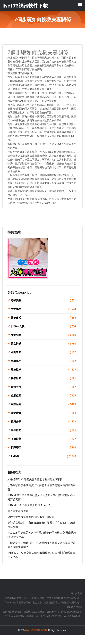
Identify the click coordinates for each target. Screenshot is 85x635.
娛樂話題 (44, 404)
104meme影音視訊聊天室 (16, 602)
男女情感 (44, 343)
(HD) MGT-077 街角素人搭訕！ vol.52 (29, 505)
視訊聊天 (44, 447)
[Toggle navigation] (80, 4)
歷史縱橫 (44, 369)
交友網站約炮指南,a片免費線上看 (21, 616)
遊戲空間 (44, 395)
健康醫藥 (44, 439)
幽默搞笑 (44, 361)
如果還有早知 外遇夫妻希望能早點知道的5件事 (35, 479)
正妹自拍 (44, 317)
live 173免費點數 (72, 616)
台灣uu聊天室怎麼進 (51, 616)
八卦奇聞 (44, 352)
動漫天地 (44, 387)
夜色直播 (37, 602)
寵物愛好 (44, 413)
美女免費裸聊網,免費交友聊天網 (63, 598)
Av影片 (44, 456)
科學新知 (44, 378)
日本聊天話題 (37, 598)
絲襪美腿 (44, 300)
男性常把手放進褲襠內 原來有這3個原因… (32, 517)
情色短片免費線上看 (71, 611)
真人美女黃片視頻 (18, 511)
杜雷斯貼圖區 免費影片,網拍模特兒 (41, 611)
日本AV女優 (44, 326)
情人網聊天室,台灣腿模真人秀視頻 (61, 602)
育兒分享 (44, 421)
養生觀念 (44, 430)
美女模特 (44, 309)
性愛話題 (44, 335)
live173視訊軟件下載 (36, 630)
